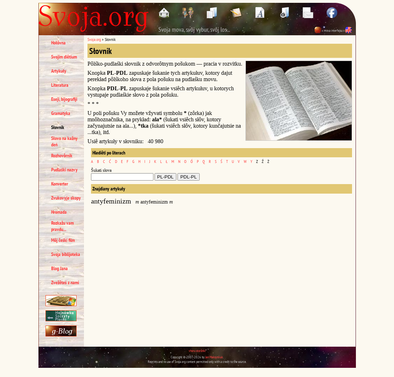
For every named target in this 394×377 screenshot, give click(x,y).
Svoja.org (94, 39)
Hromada (59, 212)
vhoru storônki (197, 350)
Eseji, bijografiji (64, 99)
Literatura (59, 85)
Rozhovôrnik (61, 155)
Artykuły (58, 71)
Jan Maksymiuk (214, 357)
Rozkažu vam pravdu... (62, 226)
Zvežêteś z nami (65, 282)
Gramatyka (60, 113)
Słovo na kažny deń (64, 141)
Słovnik (57, 127)
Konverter (59, 184)
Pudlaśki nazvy (64, 169)
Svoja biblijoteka (65, 254)
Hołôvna (58, 42)
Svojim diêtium (64, 57)
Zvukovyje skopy (66, 198)
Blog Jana (59, 268)
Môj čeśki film (63, 240)
